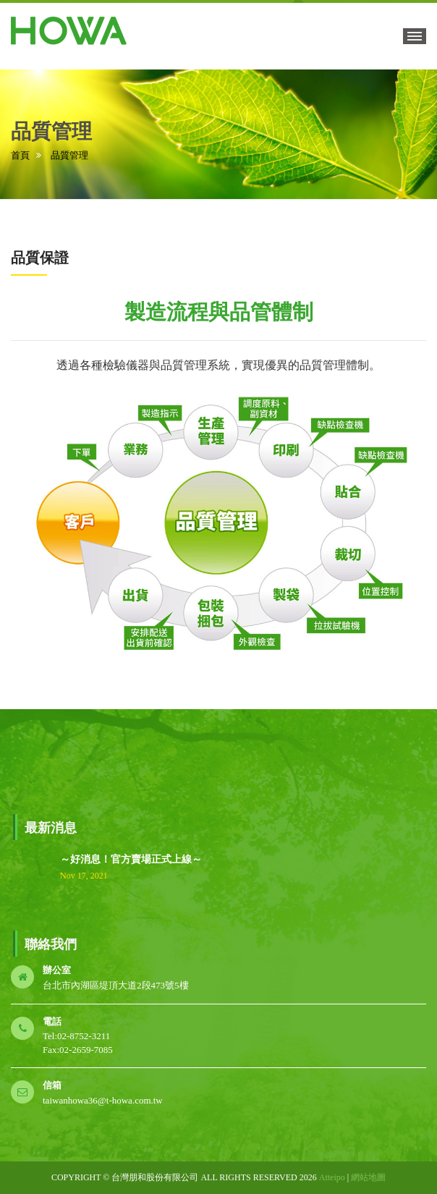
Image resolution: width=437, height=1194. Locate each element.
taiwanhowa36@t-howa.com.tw (103, 1100)
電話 (52, 1021)
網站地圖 (368, 1177)
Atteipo (332, 1177)
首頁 (20, 155)
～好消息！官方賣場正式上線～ (131, 859)
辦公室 (57, 970)
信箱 (52, 1085)
